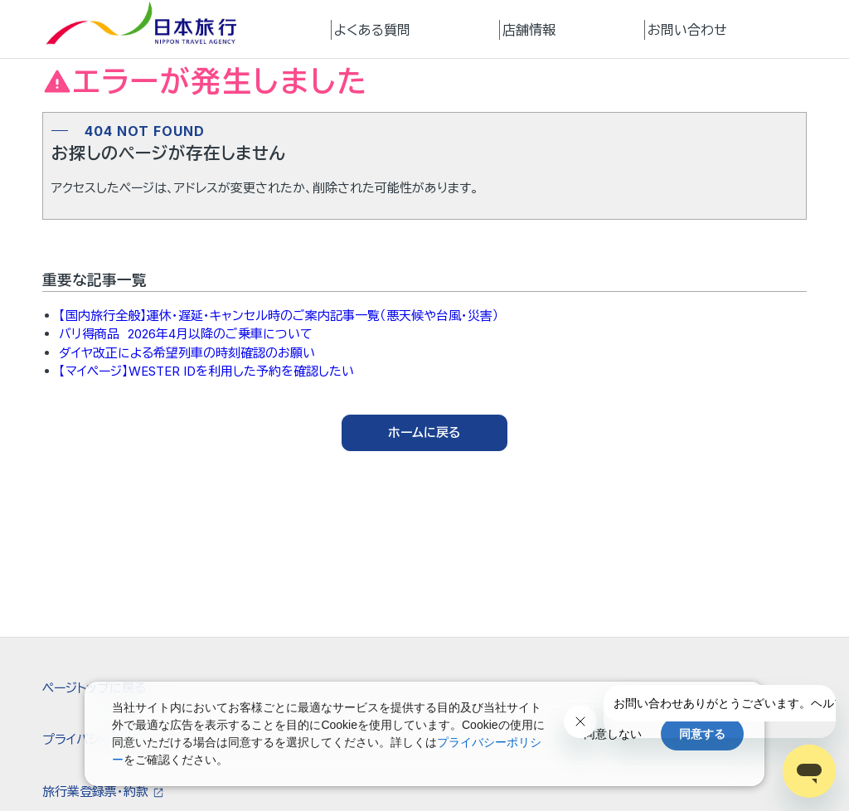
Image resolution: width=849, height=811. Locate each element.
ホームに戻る (424, 432)
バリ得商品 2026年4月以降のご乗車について (186, 334)
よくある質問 (372, 30)
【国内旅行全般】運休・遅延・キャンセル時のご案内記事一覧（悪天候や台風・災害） (279, 315)
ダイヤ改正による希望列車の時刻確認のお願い (187, 353)
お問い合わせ (687, 30)
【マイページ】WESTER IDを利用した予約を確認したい (206, 371)
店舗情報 (528, 30)
